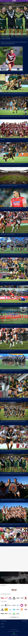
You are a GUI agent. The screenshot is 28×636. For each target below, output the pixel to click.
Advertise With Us (17, 631)
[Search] (26, 0)
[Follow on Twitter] (25, 621)
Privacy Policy (15, 629)
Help (11, 631)
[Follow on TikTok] (22, 621)
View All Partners (14, 617)
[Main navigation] (1, 0)
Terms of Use (12, 629)
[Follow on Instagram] (26, 621)
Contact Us (14, 631)
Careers (9, 631)
